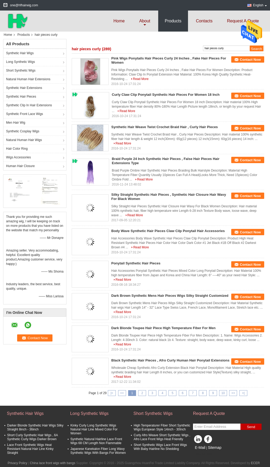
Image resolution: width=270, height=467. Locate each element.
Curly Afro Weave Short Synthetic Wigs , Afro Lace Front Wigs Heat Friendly (162, 437)
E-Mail (200, 447)
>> (233, 393)
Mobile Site (202, 454)
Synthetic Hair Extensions (24, 88)
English (260, 5)
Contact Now (250, 60)
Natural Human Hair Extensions (28, 79)
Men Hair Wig (15, 122)
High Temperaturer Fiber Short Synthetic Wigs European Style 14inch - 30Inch (162, 427)
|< (111, 393)
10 (223, 393)
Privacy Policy (17, 463)
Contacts (204, 21)
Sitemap (214, 447)
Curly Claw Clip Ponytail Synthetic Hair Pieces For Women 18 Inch (166, 95)
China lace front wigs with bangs (52, 463)
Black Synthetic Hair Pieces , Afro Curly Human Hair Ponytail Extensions (170, 360)
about (144, 21)
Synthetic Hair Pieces (21, 96)
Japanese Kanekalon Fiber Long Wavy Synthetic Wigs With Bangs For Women (98, 451)
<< (122, 393)
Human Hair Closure (20, 166)
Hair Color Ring (17, 148)
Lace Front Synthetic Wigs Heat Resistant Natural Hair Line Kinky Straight (30, 449)
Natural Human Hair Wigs (24, 140)
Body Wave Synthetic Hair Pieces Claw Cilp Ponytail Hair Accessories (168, 231)
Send (251, 427)
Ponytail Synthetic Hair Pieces (135, 263)
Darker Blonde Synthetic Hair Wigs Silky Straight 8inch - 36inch (35, 427)
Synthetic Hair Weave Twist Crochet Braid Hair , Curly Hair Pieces (164, 127)
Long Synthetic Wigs (20, 62)
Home (119, 21)
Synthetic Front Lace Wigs (24, 114)
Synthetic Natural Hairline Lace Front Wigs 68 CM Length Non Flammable (96, 441)
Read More (140, 79)
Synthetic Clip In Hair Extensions (29, 105)
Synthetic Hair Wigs (20, 53)
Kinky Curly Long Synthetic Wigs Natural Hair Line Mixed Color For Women (94, 429)
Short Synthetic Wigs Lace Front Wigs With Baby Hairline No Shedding (160, 447)
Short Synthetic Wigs (20, 70)
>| (243, 393)
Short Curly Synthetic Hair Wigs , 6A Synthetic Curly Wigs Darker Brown (32, 437)
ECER (255, 463)
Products (173, 21)
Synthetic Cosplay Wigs (22, 131)
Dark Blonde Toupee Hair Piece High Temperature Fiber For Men (163, 328)
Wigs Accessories (18, 157)
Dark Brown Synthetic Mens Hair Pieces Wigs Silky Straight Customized (169, 296)
